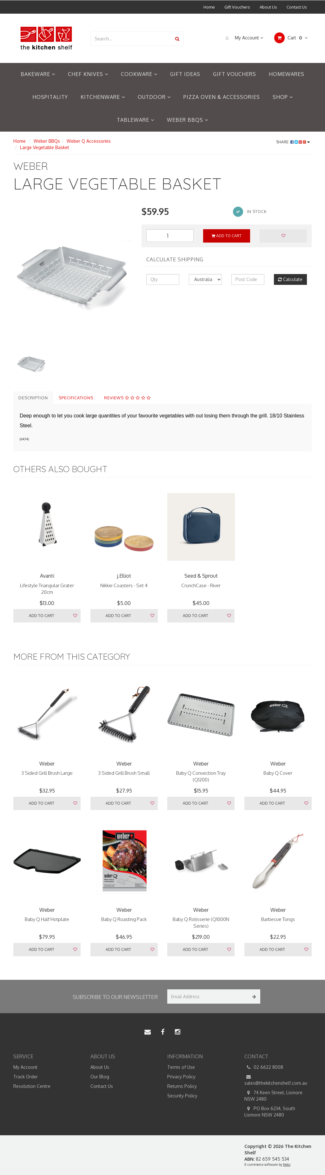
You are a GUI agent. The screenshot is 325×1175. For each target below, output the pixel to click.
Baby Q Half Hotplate (47, 919)
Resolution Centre (31, 1086)
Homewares (286, 74)
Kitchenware (103, 97)
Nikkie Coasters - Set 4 (124, 585)
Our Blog (99, 1076)
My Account (242, 37)
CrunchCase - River (201, 585)
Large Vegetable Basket (44, 147)
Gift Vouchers (237, 7)
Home (209, 7)
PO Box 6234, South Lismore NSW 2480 (269, 1111)
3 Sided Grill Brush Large (47, 773)
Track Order (25, 1076)
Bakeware (38, 74)
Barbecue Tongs (278, 919)
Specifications (76, 397)
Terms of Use (181, 1067)
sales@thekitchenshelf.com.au (275, 1080)
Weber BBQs (187, 120)
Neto (286, 1164)
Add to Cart (227, 235)
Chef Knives (88, 74)
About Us (268, 7)
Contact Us (297, 7)
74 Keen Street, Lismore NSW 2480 (273, 1095)
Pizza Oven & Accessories (221, 97)
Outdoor (154, 97)
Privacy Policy (181, 1076)
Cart (291, 37)
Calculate (290, 279)
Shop (283, 97)
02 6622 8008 (263, 1067)
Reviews (127, 397)
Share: (293, 142)
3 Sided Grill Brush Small (124, 773)
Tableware (135, 120)
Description (33, 397)
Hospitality (50, 97)
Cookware (139, 74)
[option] (72, 275)
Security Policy (182, 1095)
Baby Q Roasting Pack (124, 919)
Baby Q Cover (277, 773)
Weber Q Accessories (89, 141)
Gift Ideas (185, 74)
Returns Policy (182, 1086)
